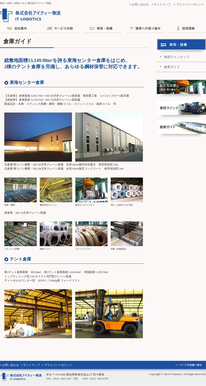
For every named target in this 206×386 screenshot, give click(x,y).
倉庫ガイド (172, 67)
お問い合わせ (140, 4)
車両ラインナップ (177, 57)
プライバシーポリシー (190, 4)
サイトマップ (162, 4)
